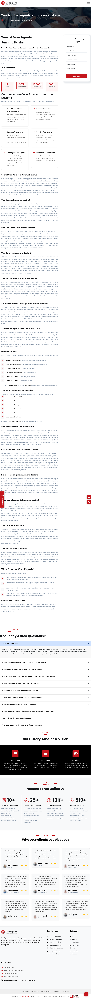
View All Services (53, 954)
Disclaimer (57, 991)
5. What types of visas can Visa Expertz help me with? (21, 683)
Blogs (72, 948)
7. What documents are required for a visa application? (22, 697)
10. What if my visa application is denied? (17, 718)
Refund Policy (65, 991)
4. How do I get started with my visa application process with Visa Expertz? (29, 676)
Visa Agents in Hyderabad (14, 409)
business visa (41, 342)
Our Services (74, 942)
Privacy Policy (25, 991)
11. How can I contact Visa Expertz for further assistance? (22, 725)
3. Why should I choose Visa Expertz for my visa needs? (22, 669)
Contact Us (74, 951)
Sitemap (73, 954)
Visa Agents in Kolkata (13, 417)
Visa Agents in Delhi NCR (14, 397)
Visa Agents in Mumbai (13, 401)
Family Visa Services (12, 377)
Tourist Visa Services (13, 361)
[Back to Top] (86, 994)
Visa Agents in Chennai (13, 413)
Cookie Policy (35, 991)
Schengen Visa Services (14, 373)
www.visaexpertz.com (11, 976)
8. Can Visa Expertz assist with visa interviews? (19, 704)
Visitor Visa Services (12, 381)
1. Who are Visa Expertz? (10, 643)
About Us (73, 939)
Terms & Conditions (46, 991)
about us (28, 385)
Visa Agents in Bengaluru (14, 405)
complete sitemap (15, 421)
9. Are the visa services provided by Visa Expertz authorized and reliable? (28, 711)
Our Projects (74, 945)
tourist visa (32, 342)
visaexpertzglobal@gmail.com (13, 970)
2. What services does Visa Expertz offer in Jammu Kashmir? (24, 662)
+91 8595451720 (9, 967)
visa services (13, 385)
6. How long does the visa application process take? (21, 690)
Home (5, 20)
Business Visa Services (13, 365)
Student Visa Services (13, 369)
